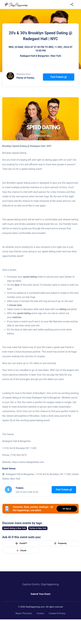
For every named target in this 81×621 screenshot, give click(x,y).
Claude (21, 550)
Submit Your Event (40, 594)
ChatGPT (21, 543)
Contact (40, 613)
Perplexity (60, 543)
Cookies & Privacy (57, 613)
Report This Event (24, 613)
